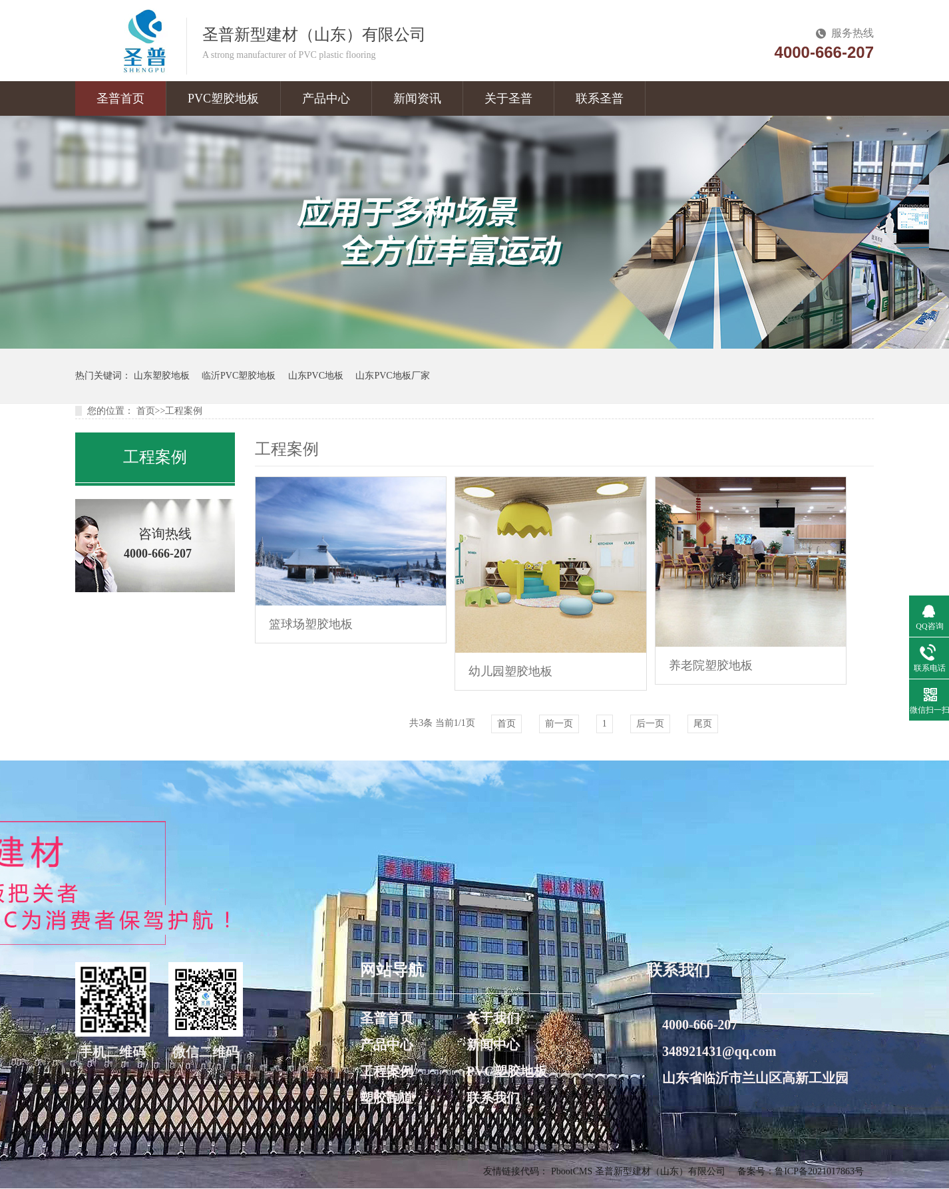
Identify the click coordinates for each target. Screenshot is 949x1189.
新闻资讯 (417, 98)
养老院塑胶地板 (711, 665)
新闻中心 (493, 1044)
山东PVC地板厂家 (392, 376)
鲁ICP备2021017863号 (819, 1171)
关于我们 (493, 1018)
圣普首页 (120, 98)
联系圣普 (600, 98)
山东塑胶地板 (162, 376)
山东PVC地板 (315, 376)
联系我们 (493, 1097)
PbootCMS (571, 1171)
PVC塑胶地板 (223, 98)
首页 (145, 411)
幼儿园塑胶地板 (510, 671)
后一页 (650, 724)
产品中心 (326, 98)
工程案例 (183, 411)
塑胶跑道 (386, 1097)
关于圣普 (508, 98)
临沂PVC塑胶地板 (239, 376)
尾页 (702, 724)
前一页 (559, 724)
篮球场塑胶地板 (311, 624)
